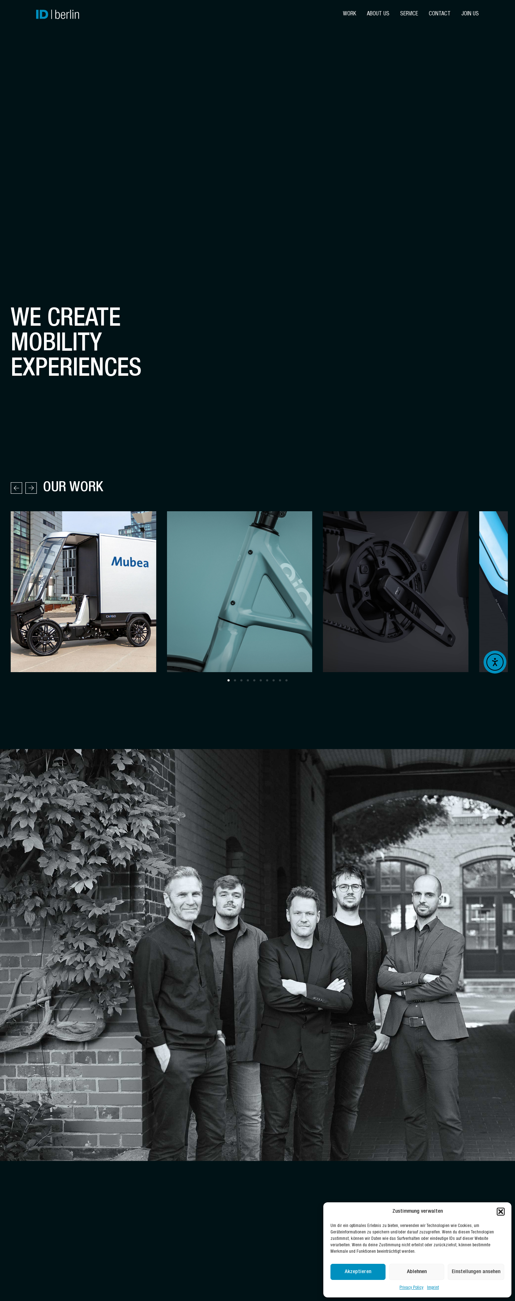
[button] (500, 1211)
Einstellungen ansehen (476, 1272)
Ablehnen (417, 1272)
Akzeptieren (358, 1272)
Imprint (433, 1288)
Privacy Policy (411, 1288)
